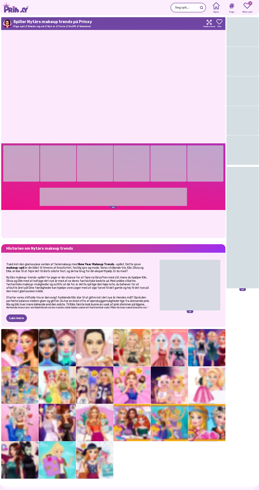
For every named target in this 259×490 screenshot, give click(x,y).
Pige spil (19, 26)
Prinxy (22, 478)
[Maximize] (209, 23)
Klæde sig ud (36, 26)
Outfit (72, 26)
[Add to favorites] (219, 23)
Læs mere (16, 298)
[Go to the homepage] (14, 7)
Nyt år (51, 26)
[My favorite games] (247, 8)
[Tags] (231, 8)
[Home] (216, 8)
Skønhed (85, 26)
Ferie (61, 26)
